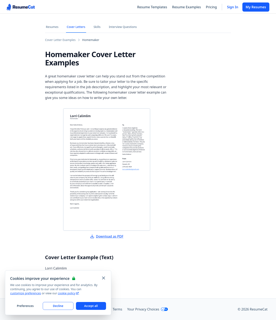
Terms (117, 309)
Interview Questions (123, 27)
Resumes (52, 27)
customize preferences (25, 293)
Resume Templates (152, 7)
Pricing (211, 7)
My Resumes (256, 7)
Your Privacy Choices (147, 309)
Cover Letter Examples (60, 40)
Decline (58, 306)
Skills (97, 27)
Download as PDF (106, 236)
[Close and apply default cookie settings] (103, 278)
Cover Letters (76, 27)
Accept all (91, 306)
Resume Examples (186, 7)
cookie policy (68, 293)
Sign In (232, 7)
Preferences (25, 306)
